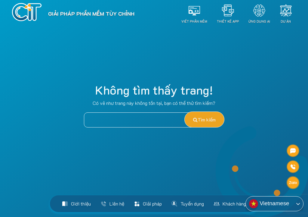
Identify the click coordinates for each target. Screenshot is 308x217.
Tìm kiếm (204, 119)
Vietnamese (269, 203)
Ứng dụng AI (259, 21)
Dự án (286, 21)
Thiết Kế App (228, 21)
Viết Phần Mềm (194, 21)
